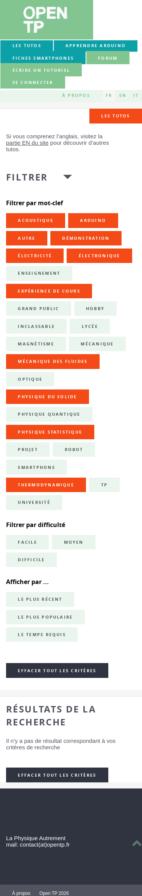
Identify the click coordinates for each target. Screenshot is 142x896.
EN (122, 96)
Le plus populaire (45, 617)
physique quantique (49, 414)
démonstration (85, 238)
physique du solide (47, 397)
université (34, 502)
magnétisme (36, 344)
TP (104, 485)
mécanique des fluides (52, 361)
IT (136, 96)
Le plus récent (40, 599)
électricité (35, 256)
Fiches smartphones (43, 58)
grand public (38, 309)
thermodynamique (46, 485)
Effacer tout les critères (57, 671)
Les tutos (26, 46)
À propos (76, 96)
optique (30, 379)
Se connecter (32, 83)
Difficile (31, 560)
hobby (95, 309)
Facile (27, 542)
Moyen (74, 542)
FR (109, 96)
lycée (90, 326)
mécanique (97, 344)
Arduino (93, 220)
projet (27, 449)
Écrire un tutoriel (41, 70)
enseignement (39, 273)
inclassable (36, 326)
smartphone (36, 467)
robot (74, 449)
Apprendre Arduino (96, 46)
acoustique (35, 220)
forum (107, 58)
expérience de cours (49, 291)
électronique (99, 256)
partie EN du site (27, 142)
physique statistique (50, 432)
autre (26, 238)
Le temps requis (42, 635)
